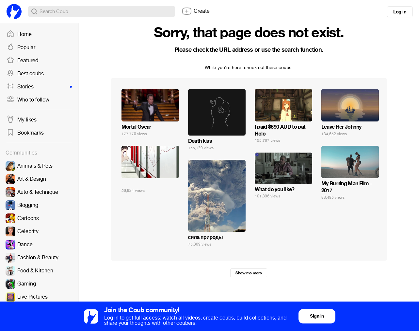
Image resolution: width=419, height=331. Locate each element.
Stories (39, 86)
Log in (399, 12)
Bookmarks (25, 133)
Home (19, 34)
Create (196, 11)
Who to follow (28, 99)
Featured (22, 60)
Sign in (317, 316)
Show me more (248, 273)
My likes (22, 119)
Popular (21, 47)
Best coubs (25, 73)
